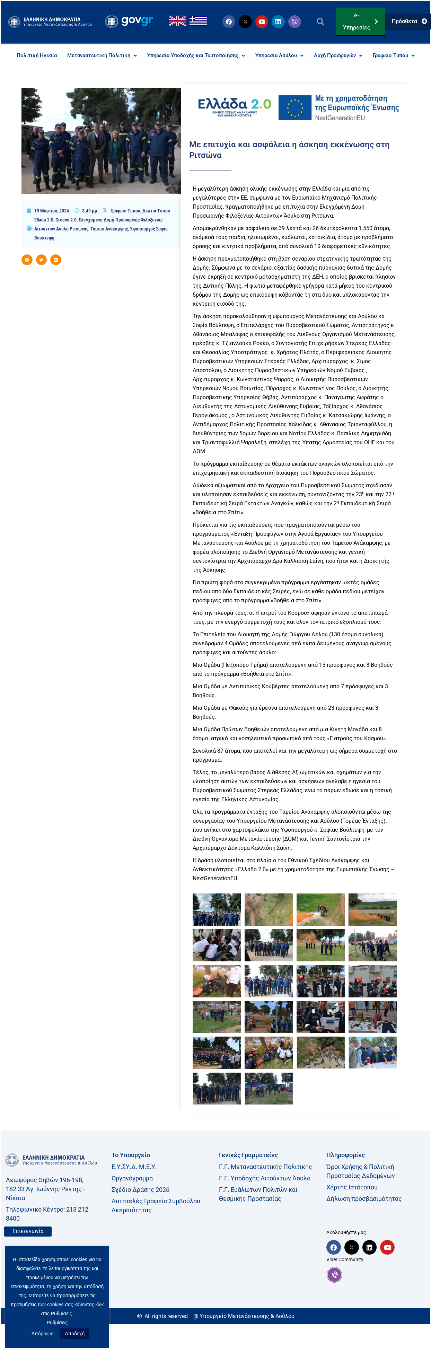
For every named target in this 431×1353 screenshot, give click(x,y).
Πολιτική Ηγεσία (55, 55)
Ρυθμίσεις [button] (57, 1322)
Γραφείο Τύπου (215, 71)
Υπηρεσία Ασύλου (309, 55)
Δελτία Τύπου (156, 227)
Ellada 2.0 (43, 236)
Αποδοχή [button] (75, 1333)
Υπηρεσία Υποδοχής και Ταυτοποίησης (221, 55)
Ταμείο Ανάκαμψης (109, 245)
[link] (376, 1291)
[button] (320, 21)
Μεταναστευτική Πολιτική (122, 55)
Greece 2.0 (66, 236)
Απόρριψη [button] (43, 1333)
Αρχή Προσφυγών (371, 55)
